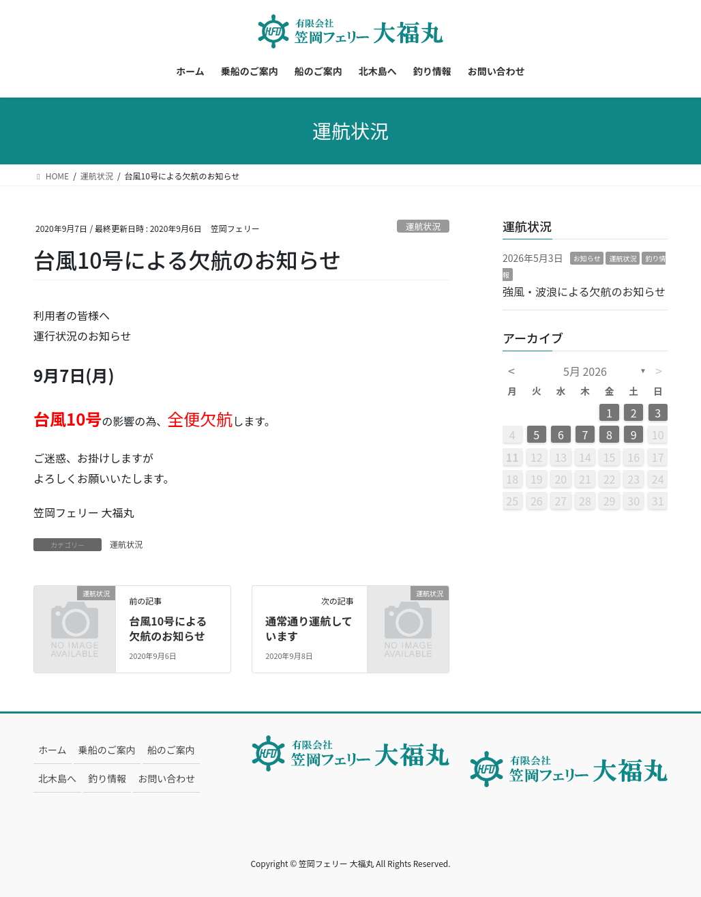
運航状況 (423, 226)
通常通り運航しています (309, 628)
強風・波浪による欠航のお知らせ (584, 291)
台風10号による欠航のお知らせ (168, 628)
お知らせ (587, 258)
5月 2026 (585, 371)
